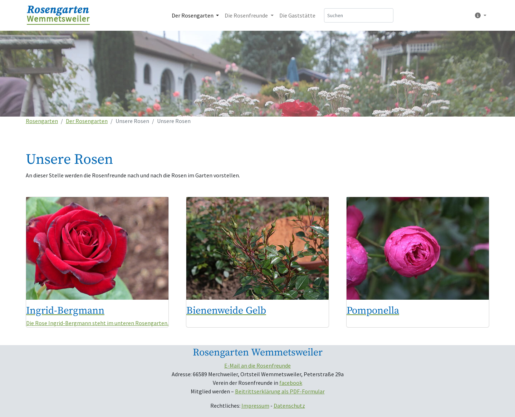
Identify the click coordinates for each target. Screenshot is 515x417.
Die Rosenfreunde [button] (247, 15)
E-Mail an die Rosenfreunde (257, 365)
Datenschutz (289, 405)
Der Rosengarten (87, 120)
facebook (290, 382)
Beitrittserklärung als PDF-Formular (280, 391)
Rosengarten (42, 120)
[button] (479, 15)
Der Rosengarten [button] (193, 15)
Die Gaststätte (297, 15)
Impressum (255, 405)
